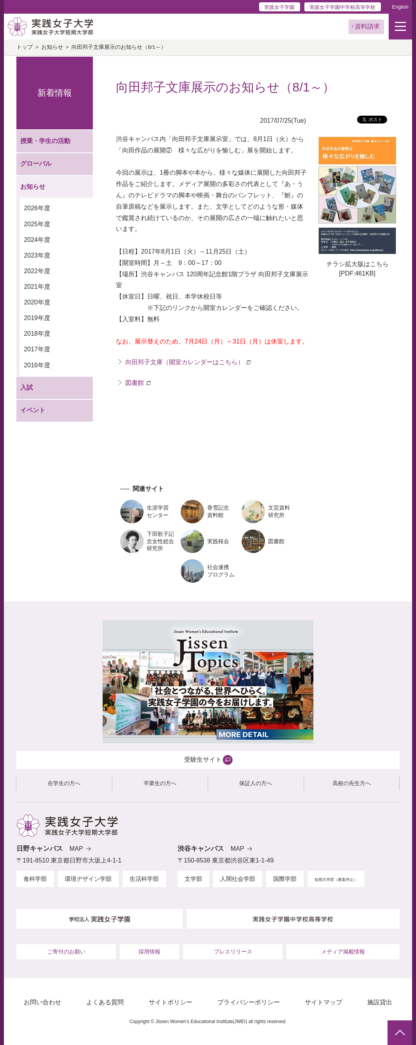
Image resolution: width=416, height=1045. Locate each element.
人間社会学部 (237, 878)
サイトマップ (323, 1002)
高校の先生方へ (351, 783)
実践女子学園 (279, 7)
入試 (26, 387)
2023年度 (37, 255)
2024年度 (37, 239)
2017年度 (37, 349)
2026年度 (37, 208)
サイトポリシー (170, 1002)
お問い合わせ (42, 1002)
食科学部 (35, 878)
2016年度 (37, 365)
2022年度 (37, 271)
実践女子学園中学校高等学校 (342, 7)
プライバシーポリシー (248, 1002)
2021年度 (37, 286)
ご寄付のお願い (66, 951)
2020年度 (37, 302)
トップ (24, 47)
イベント (32, 410)
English (400, 7)
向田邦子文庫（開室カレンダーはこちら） (184, 362)
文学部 (193, 878)
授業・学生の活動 (45, 141)
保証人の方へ (255, 783)
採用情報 (149, 951)
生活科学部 (144, 878)
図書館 (134, 382)
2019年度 (37, 318)
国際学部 (285, 878)
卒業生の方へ (160, 783)
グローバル (36, 163)
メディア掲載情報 (343, 951)
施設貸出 (379, 1002)
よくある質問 (105, 1002)
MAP (76, 848)
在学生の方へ (64, 783)
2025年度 (37, 224)
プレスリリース (233, 951)
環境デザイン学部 (88, 878)
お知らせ (52, 47)
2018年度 (37, 333)
